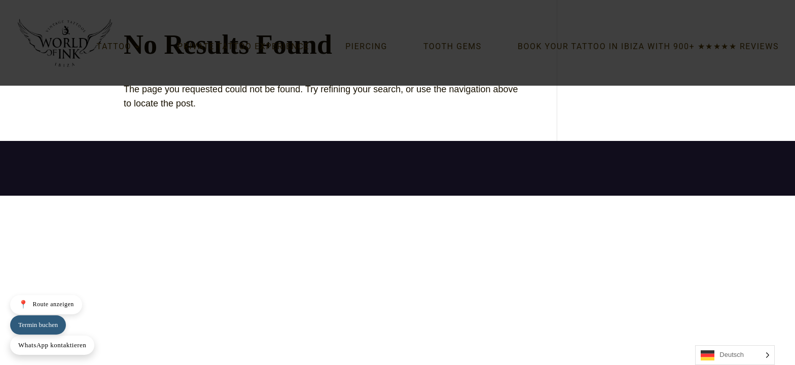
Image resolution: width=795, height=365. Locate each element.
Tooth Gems (452, 47)
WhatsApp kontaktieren (52, 345)
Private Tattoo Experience (243, 47)
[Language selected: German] (735, 355)
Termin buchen (38, 324)
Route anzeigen (46, 304)
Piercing (366, 47)
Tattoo (113, 47)
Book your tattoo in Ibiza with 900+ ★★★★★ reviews (648, 47)
